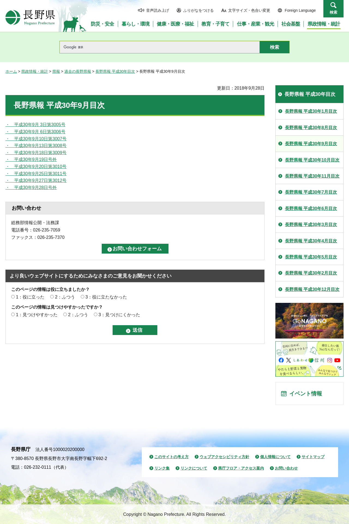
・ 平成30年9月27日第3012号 (36, 180)
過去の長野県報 (77, 71)
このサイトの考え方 (171, 457)
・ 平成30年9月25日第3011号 (36, 173)
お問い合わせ (286, 468)
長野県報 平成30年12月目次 (312, 289)
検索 (333, 12)
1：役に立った (30, 297)
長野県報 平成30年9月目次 (311, 143)
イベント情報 (305, 394)
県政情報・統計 (34, 71)
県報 (56, 71)
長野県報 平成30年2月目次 (311, 273)
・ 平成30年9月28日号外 (31, 187)
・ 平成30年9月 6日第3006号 (35, 131)
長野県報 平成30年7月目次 (311, 192)
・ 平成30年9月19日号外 (31, 159)
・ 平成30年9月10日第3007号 (36, 138)
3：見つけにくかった (119, 314)
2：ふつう (65, 297)
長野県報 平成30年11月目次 (312, 176)
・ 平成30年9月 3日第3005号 (35, 124)
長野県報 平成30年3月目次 (311, 224)
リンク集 (162, 468)
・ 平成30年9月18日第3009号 (36, 152)
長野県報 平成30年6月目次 (311, 208)
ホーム (11, 71)
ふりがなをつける (198, 10)
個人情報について (275, 457)
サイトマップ (313, 457)
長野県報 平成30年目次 (115, 71)
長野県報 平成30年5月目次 (311, 257)
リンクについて (193, 468)
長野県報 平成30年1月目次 (311, 111)
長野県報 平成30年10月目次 (312, 160)
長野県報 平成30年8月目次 (311, 127)
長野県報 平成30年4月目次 (311, 241)
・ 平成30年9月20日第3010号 (36, 166)
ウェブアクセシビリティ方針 (224, 457)
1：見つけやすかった (37, 314)
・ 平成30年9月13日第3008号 (36, 145)
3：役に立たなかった (106, 297)
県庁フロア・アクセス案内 (241, 468)
